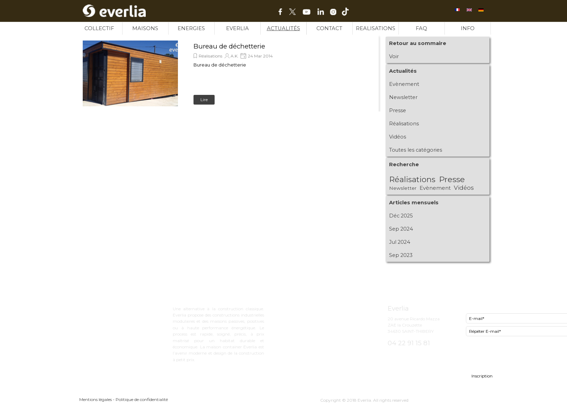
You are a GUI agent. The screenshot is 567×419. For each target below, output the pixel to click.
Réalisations (210, 56)
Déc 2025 (401, 216)
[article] (228, 73)
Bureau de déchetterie (229, 46)
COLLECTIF (99, 28)
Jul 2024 (399, 242)
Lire (204, 99)
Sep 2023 (401, 255)
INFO (468, 28)
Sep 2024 (401, 229)
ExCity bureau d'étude (319, 307)
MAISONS (145, 28)
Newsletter (403, 97)
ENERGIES (191, 28)
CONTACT (329, 28)
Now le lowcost (311, 320)
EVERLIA (237, 28)
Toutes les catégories (415, 150)
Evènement (404, 84)
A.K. (234, 56)
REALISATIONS (375, 28)
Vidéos (397, 137)
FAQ (421, 28)
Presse (397, 110)
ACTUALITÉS (283, 28)
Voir (394, 56)
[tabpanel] (333, 294)
